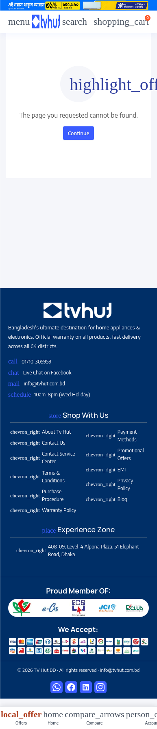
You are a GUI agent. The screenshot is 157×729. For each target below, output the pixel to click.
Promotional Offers (115, 454)
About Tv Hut (40, 432)
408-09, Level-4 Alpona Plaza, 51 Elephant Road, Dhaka (77, 550)
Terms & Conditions (37, 477)
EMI (106, 470)
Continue (78, 133)
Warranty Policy (43, 510)
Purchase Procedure (36, 495)
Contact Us (37, 443)
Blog (106, 499)
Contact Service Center (42, 457)
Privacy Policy (109, 484)
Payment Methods (111, 436)
